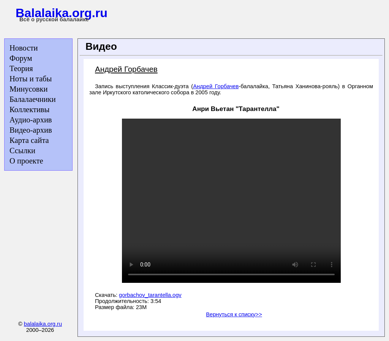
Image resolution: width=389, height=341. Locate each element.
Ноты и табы (30, 79)
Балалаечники (32, 99)
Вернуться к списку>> (234, 314)
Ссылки (22, 150)
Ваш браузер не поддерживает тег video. (231, 201)
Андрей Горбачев (216, 86)
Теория (21, 68)
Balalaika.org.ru (62, 13)
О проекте (26, 161)
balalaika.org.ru (43, 324)
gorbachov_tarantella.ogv (150, 295)
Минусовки (28, 89)
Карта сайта (29, 140)
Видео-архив (30, 130)
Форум (20, 58)
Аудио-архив (30, 120)
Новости (23, 48)
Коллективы (29, 109)
